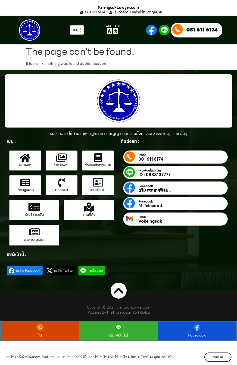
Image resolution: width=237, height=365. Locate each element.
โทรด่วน (143, 155)
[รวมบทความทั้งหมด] (34, 232)
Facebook (145, 186)
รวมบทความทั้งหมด (34, 239)
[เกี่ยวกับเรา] (98, 182)
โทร (40, 335)
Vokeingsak (150, 221)
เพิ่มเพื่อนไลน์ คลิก (149, 170)
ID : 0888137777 (154, 175)
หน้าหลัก (25, 165)
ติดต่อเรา (61, 190)
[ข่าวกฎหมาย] (25, 182)
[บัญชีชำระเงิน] (34, 207)
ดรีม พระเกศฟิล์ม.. (154, 190)
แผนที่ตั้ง (89, 214)
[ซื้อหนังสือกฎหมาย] (98, 157)
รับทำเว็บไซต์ (141, 312)
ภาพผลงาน (61, 165)
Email (142, 217)
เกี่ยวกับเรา (98, 190)
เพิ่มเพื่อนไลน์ (118, 335)
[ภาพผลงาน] (61, 157)
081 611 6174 (202, 30)
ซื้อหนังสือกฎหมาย (98, 165)
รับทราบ (218, 357)
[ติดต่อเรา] (61, 182)
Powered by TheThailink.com (109, 312)
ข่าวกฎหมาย (25, 190)
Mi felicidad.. (151, 206)
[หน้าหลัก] (25, 157)
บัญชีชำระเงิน (34, 214)
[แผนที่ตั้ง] (89, 207)
